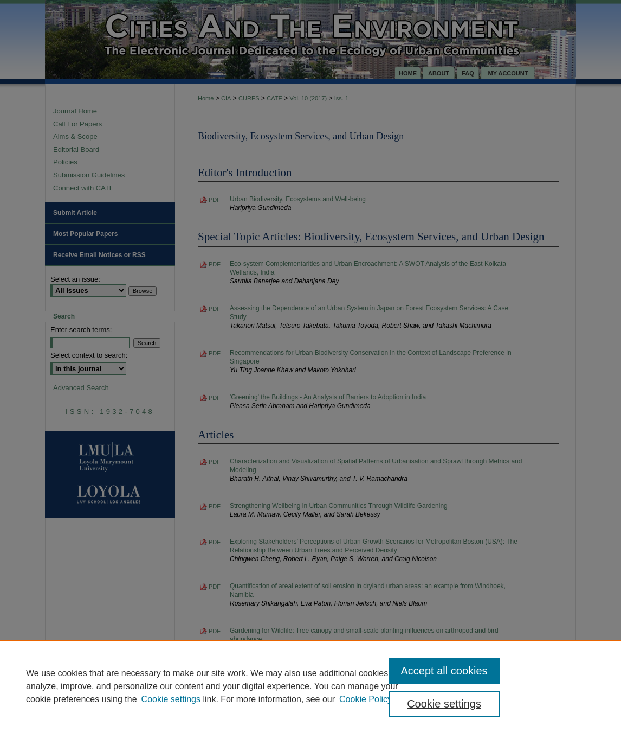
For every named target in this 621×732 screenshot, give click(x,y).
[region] (310, 686)
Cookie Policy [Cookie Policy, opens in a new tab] (365, 699)
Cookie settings (170, 699)
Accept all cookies (444, 671)
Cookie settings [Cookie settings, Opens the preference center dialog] (444, 704)
